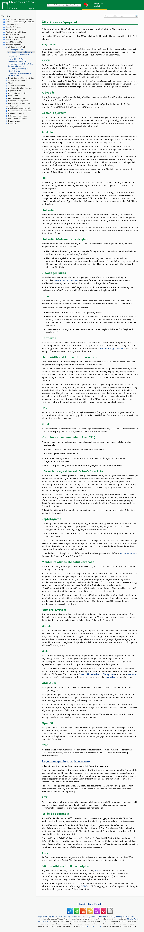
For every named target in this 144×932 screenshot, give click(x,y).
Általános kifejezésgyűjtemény (20, 52)
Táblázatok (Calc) (12, 24)
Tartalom (6, 16)
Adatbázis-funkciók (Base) (16, 32)
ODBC (84, 886)
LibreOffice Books (90, 904)
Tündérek (12, 83)
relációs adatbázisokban (66, 280)
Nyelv (31, 8)
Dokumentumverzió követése (19, 111)
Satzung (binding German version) (122, 916)
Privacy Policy (64, 916)
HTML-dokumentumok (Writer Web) (20, 22)
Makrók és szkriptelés (14, 39)
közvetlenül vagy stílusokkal (111, 348)
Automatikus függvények (17, 118)
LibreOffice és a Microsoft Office (21, 78)
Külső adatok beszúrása (17, 116)
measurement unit (128, 553)
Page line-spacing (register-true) (66, 761)
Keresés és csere (14, 121)
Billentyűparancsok (15, 50)
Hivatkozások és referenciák (19, 108)
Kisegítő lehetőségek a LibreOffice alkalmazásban (18, 60)
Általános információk (16, 47)
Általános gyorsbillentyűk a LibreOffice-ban (18, 69)
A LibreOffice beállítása (17, 85)
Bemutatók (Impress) (14, 27)
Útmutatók (12, 123)
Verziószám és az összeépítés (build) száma (20, 74)
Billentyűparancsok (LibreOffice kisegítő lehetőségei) (20, 65)
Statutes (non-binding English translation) (89, 916)
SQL (96, 870)
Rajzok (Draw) (11, 29)
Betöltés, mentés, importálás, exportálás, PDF (18, 104)
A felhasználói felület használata (20, 88)
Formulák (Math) (12, 34)
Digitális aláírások (15, 90)
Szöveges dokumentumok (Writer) (19, 19)
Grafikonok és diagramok (15, 37)
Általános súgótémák (14, 44)
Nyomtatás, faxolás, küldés (18, 93)
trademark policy (94, 926)
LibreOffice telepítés (14, 42)
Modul (12, 8)
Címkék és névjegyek (16, 113)
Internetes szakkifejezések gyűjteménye (18, 55)
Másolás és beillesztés (17, 98)
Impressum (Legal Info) (47, 916)
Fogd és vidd (13, 96)
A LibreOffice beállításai (17, 80)
